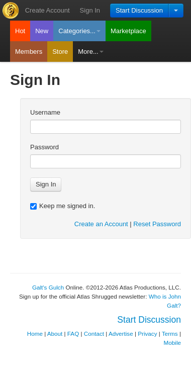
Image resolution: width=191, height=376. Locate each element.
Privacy (147, 333)
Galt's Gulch (48, 287)
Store (60, 51)
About (55, 333)
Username (45, 112)
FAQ (73, 333)
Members (28, 51)
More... (90, 51)
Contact (94, 333)
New (41, 31)
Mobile (172, 342)
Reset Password (157, 224)
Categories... (79, 31)
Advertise (121, 333)
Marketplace (128, 31)
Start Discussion (139, 10)
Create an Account (101, 224)
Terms (170, 333)
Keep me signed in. (62, 206)
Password (44, 147)
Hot (20, 31)
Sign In (90, 10)
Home (35, 333)
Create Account (47, 10)
